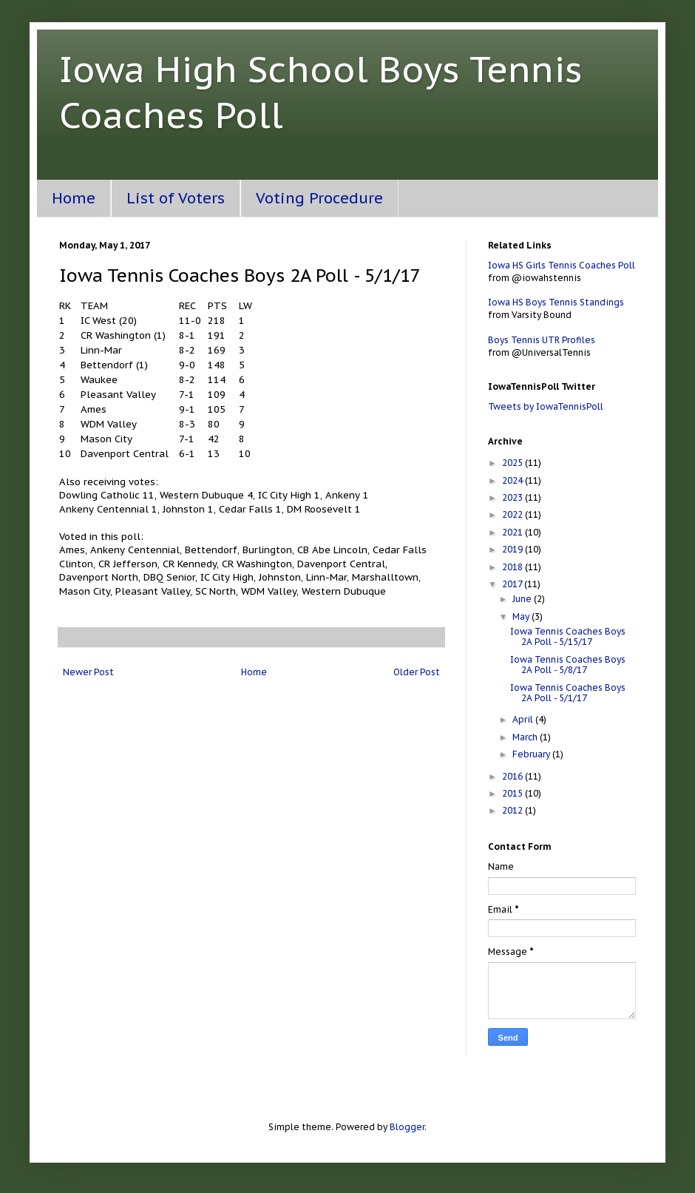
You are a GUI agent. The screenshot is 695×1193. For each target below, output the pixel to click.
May (522, 616)
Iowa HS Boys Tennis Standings (556, 302)
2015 (513, 793)
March (526, 737)
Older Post (416, 671)
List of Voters (175, 198)
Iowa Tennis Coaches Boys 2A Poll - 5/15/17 (568, 636)
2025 (513, 462)
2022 (513, 514)
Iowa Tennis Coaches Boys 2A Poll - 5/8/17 (568, 664)
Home (73, 198)
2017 (513, 583)
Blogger (407, 1126)
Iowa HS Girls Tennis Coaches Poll (561, 265)
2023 (513, 497)
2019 (513, 549)
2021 (513, 532)
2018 (513, 566)
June (523, 598)
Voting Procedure (319, 198)
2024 (513, 480)
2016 (513, 776)
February (532, 754)
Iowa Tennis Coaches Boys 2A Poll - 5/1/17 (568, 692)
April (523, 719)
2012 (513, 810)
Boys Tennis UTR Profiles (541, 339)
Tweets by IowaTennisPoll (545, 406)
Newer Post (88, 671)
